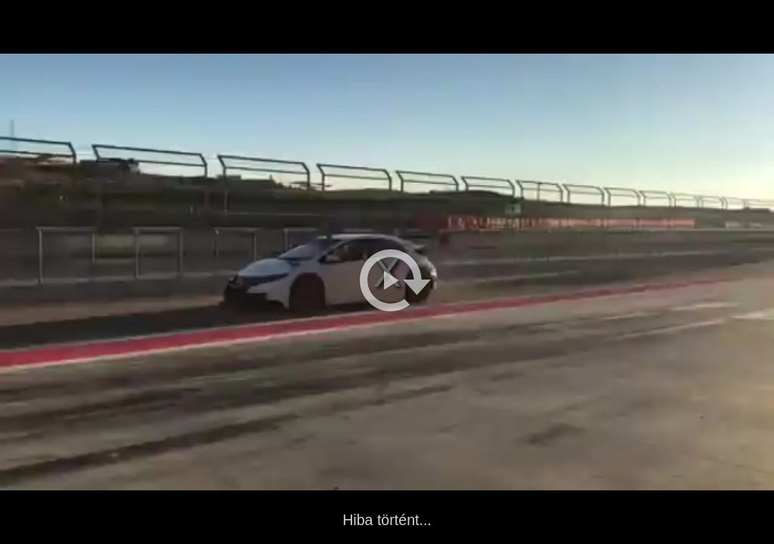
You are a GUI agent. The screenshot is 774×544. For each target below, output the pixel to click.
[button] (395, 280)
